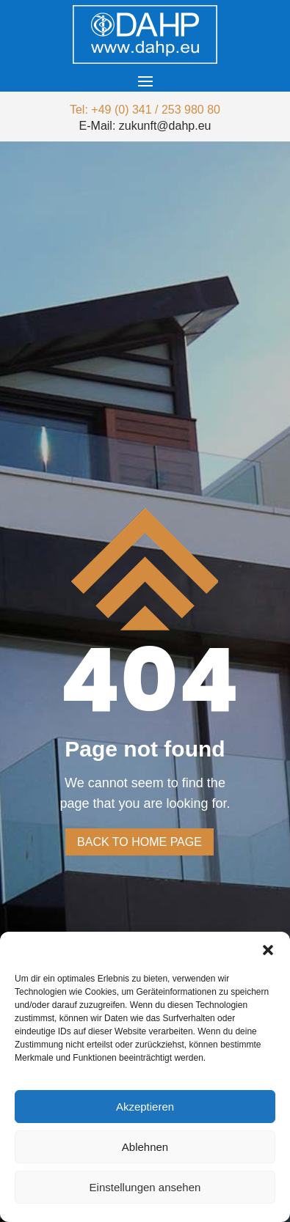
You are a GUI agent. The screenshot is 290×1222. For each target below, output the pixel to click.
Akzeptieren (145, 1106)
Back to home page (139, 842)
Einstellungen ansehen (145, 1187)
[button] (268, 950)
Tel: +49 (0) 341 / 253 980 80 (145, 109)
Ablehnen (145, 1147)
